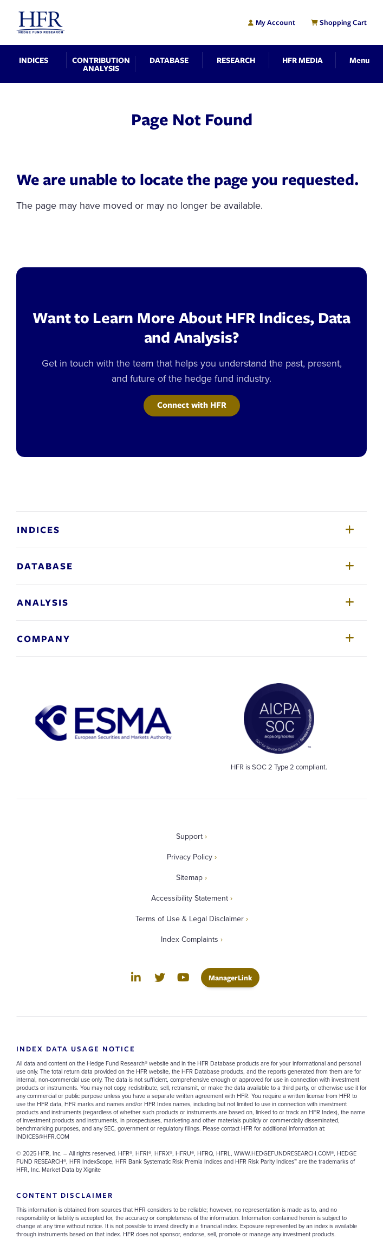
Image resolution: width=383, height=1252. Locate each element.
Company (43, 638)
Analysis (43, 602)
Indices (38, 529)
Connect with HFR (191, 404)
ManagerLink (234, 977)
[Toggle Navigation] (359, 60)
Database (45, 566)
